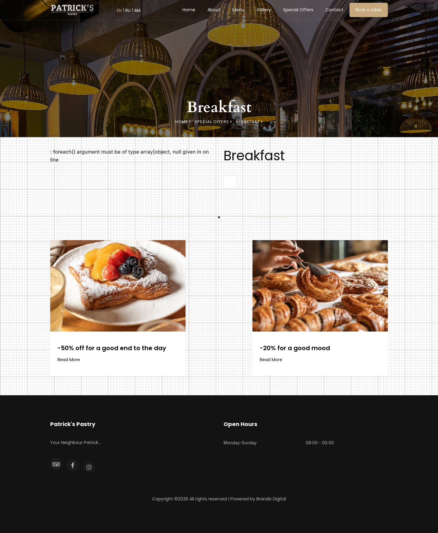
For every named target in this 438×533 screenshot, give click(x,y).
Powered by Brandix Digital (258, 499)
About (213, 10)
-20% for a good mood (295, 348)
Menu (238, 10)
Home (188, 10)
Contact (334, 10)
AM (137, 10)
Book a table (369, 10)
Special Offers (298, 10)
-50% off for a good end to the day (111, 348)
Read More (68, 360)
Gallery (263, 10)
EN (119, 10)
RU (127, 10)
